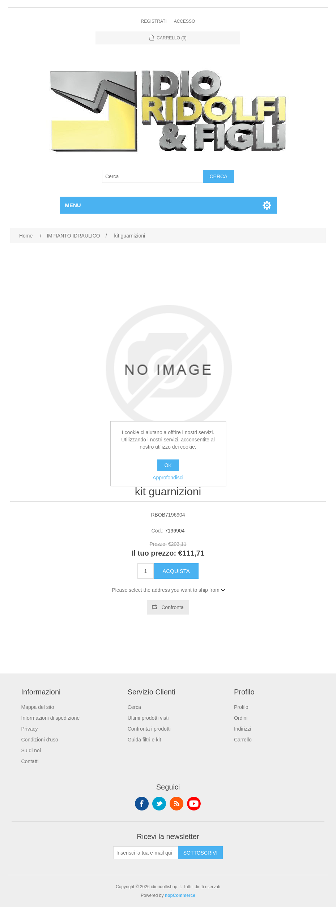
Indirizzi (242, 729)
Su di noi (31, 750)
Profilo (241, 707)
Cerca (218, 176)
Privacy (29, 729)
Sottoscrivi (200, 853)
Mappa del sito (37, 707)
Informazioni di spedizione (50, 718)
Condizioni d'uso (39, 740)
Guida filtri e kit (144, 740)
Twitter (159, 803)
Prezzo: (158, 544)
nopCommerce (180, 895)
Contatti (30, 761)
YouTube (194, 803)
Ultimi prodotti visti (148, 718)
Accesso (184, 21)
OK (167, 465)
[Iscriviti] (145, 852)
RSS (176, 803)
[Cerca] (152, 176)
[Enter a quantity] (145, 571)
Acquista (176, 571)
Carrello (243, 740)
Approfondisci (168, 477)
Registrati (154, 21)
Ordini (240, 718)
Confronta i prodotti (149, 729)
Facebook (142, 803)
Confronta (172, 607)
